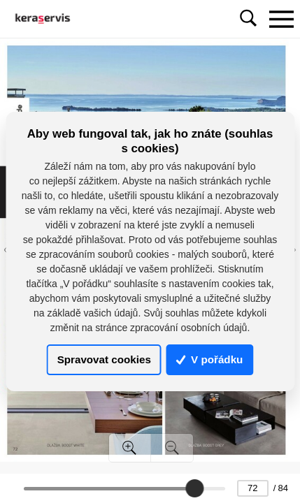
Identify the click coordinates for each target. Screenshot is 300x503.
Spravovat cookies (104, 360)
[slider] (194, 488)
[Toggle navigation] (281, 19)
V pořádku (209, 360)
